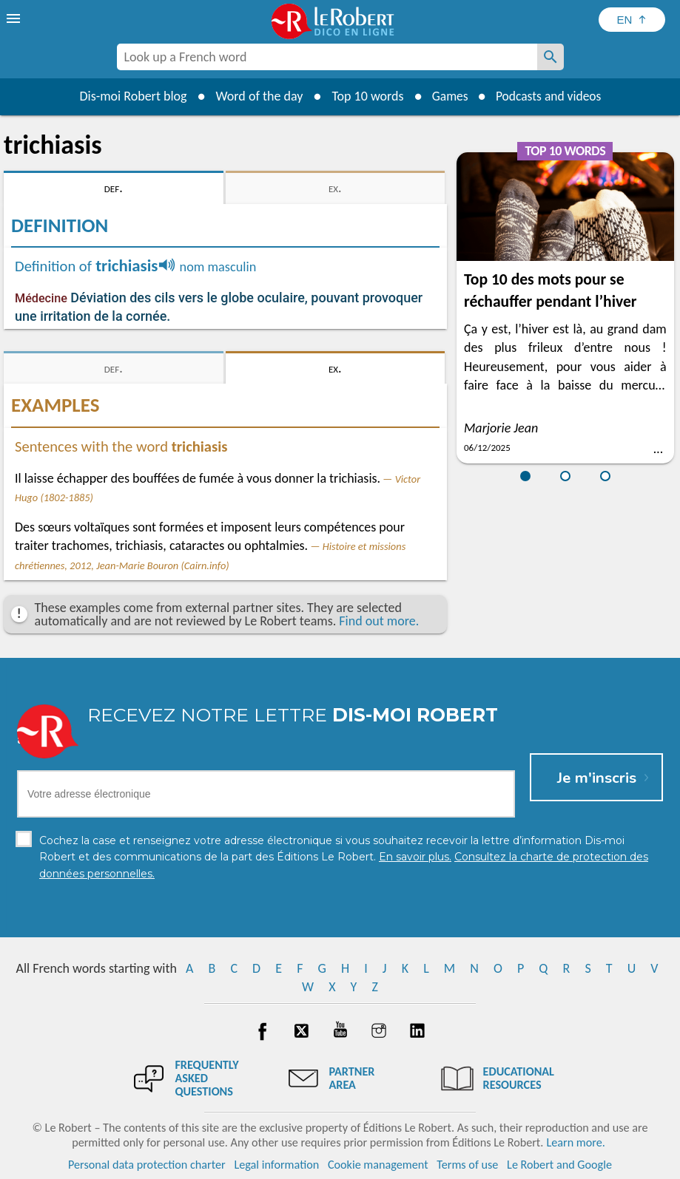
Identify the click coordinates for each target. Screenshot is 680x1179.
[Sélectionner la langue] (632, 19)
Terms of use (467, 1164)
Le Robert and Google (559, 1164)
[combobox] (327, 57)
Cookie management (378, 1164)
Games (447, 96)
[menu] (15, 18)
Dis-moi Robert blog (130, 96)
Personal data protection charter (147, 1164)
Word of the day (256, 96)
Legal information (276, 1164)
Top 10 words (364, 96)
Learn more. (575, 1142)
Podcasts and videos (549, 96)
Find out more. (379, 621)
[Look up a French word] (550, 57)
